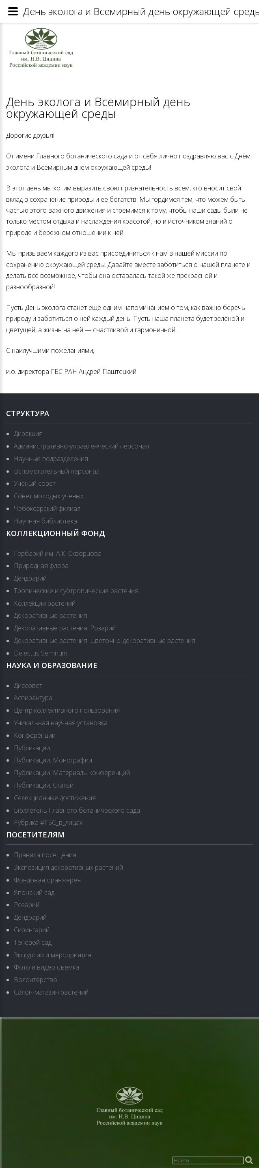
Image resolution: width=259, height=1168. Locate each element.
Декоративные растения (50, 615)
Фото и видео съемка (46, 967)
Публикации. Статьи (43, 785)
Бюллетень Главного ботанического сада (77, 810)
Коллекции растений (45, 603)
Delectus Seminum (40, 653)
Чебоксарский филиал (47, 508)
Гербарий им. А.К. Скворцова (57, 553)
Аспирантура (33, 697)
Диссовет (28, 685)
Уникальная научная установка (61, 722)
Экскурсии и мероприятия (52, 954)
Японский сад (34, 892)
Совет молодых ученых (49, 495)
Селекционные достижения (55, 797)
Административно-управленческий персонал (81, 446)
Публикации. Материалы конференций (72, 772)
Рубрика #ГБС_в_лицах (48, 822)
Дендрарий (30, 578)
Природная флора (41, 565)
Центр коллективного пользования (67, 710)
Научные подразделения (51, 458)
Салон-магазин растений (51, 992)
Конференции (35, 735)
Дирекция (28, 433)
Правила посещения (45, 854)
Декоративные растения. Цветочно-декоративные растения (104, 640)
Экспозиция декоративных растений (68, 867)
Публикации (32, 747)
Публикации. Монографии (53, 760)
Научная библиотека (45, 521)
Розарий (26, 904)
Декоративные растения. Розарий (65, 628)
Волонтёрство (35, 979)
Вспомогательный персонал (56, 471)
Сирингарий (32, 929)
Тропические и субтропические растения (76, 590)
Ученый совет (35, 483)
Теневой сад (33, 942)
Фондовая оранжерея (47, 879)
